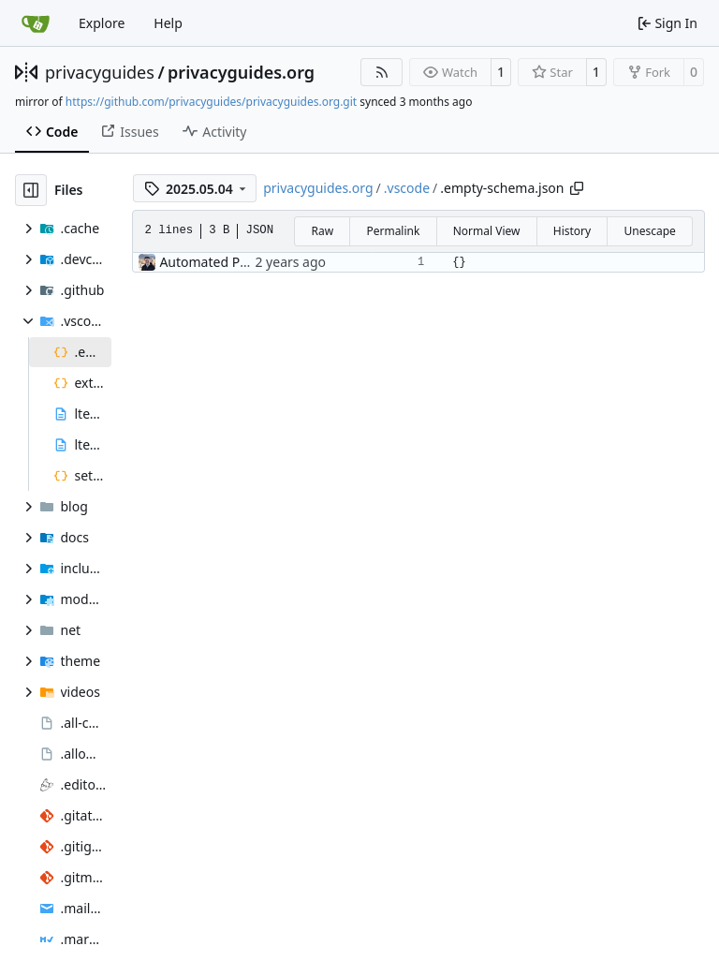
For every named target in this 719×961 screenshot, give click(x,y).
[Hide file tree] (31, 190)
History (572, 231)
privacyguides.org (241, 72)
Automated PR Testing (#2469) (252, 262)
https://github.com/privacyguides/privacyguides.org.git (211, 102)
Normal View (487, 231)
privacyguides (99, 72)
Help (168, 23)
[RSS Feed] (382, 72)
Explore (102, 23)
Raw (322, 231)
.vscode (407, 188)
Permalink (392, 231)
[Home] (35, 23)
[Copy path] (576, 188)
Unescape (649, 231)
